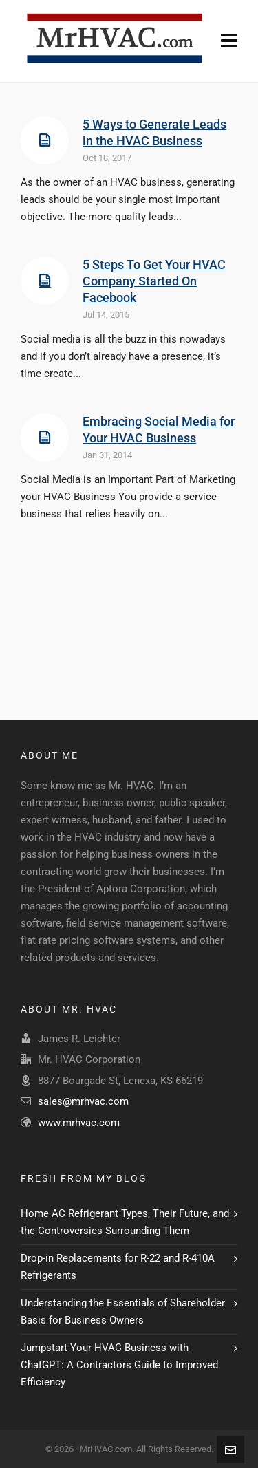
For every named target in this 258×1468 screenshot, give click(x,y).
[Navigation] (229, 41)
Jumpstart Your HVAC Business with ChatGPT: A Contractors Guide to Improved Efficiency (119, 1364)
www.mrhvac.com (79, 1122)
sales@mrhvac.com (83, 1101)
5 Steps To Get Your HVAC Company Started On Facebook (154, 281)
